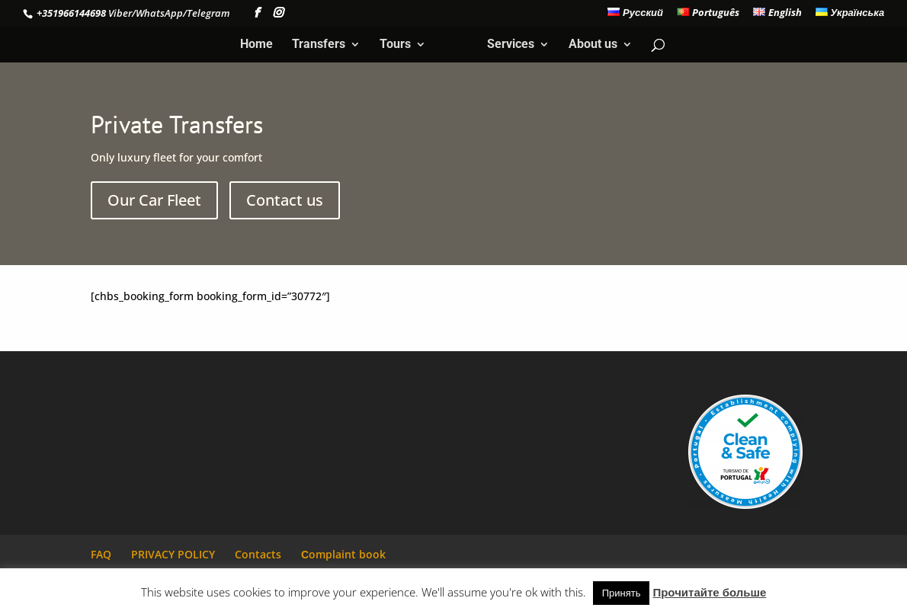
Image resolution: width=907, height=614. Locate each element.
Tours (395, 45)
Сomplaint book (343, 554)
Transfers (318, 45)
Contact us (284, 200)
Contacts (258, 554)
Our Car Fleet (154, 200)
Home (256, 45)
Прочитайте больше (709, 592)
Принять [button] (621, 593)
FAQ (101, 554)
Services (510, 45)
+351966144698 (70, 13)
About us (593, 45)
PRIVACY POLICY (173, 554)
